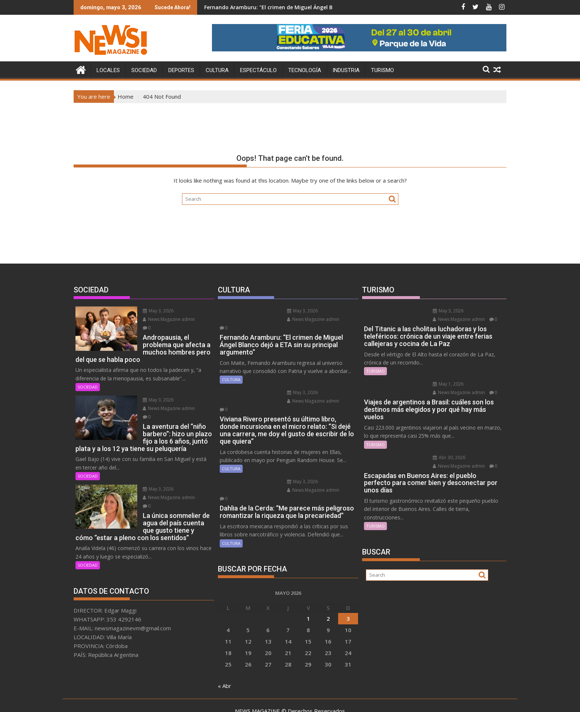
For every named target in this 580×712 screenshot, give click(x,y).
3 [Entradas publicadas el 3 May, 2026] (348, 593)
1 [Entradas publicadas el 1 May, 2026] (308, 593)
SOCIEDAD (144, 70)
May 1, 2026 (445, 384)
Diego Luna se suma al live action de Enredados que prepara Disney (241, 7)
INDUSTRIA (346, 70)
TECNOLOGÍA (304, 70)
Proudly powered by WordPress (240, 699)
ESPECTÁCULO (258, 70)
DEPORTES (181, 70)
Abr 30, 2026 (446, 457)
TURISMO (382, 70)
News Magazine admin (166, 319)
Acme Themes (362, 699)
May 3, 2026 (155, 311)
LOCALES (108, 70)
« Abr (224, 660)
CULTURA (217, 70)
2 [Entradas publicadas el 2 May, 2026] (328, 593)
